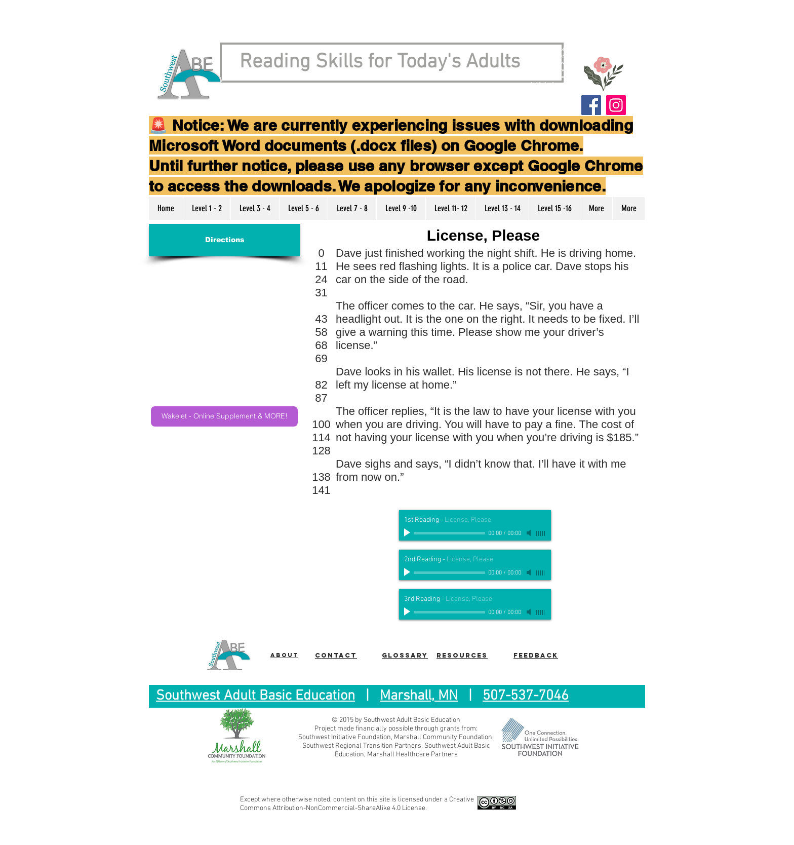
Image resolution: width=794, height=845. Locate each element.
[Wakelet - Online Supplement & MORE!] (224, 416)
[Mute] (530, 533)
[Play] (408, 533)
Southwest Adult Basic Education (255, 696)
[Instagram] (616, 105)
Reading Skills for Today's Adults (380, 62)
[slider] (541, 533)
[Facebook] (591, 105)
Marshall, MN (419, 696)
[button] (206, 208)
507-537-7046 (526, 696)
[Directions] (224, 240)
